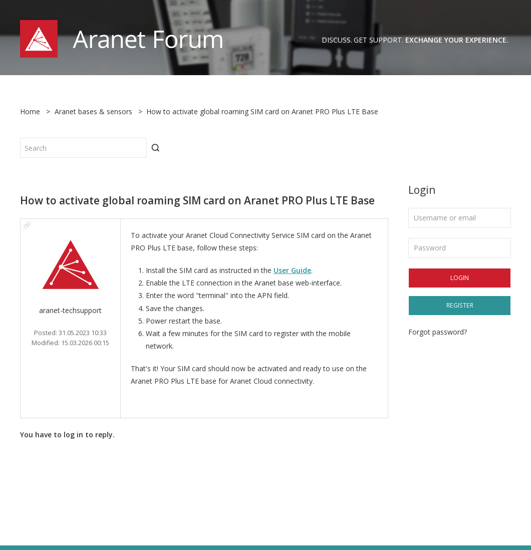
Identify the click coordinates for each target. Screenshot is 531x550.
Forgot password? (437, 332)
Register (459, 305)
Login (459, 277)
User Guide (292, 270)
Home (30, 111)
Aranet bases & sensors (93, 111)
